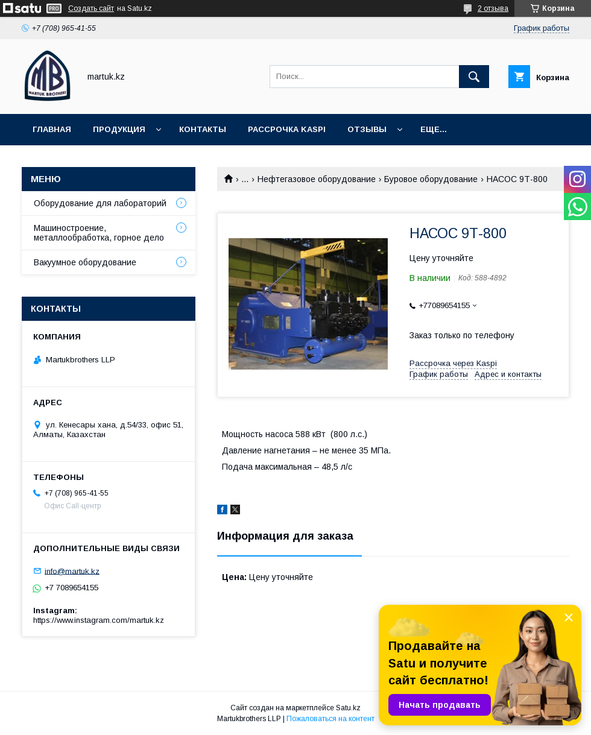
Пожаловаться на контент (330, 718)
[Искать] (474, 76)
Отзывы (367, 129)
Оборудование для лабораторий (100, 203)
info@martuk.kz (72, 570)
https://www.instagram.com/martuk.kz (98, 620)
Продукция (119, 129)
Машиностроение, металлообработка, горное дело (99, 232)
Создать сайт (91, 8)
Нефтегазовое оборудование (317, 179)
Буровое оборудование (431, 179)
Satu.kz (348, 708)
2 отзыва (493, 8)
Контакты (202, 129)
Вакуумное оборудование (85, 262)
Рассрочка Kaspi (287, 129)
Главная (52, 129)
